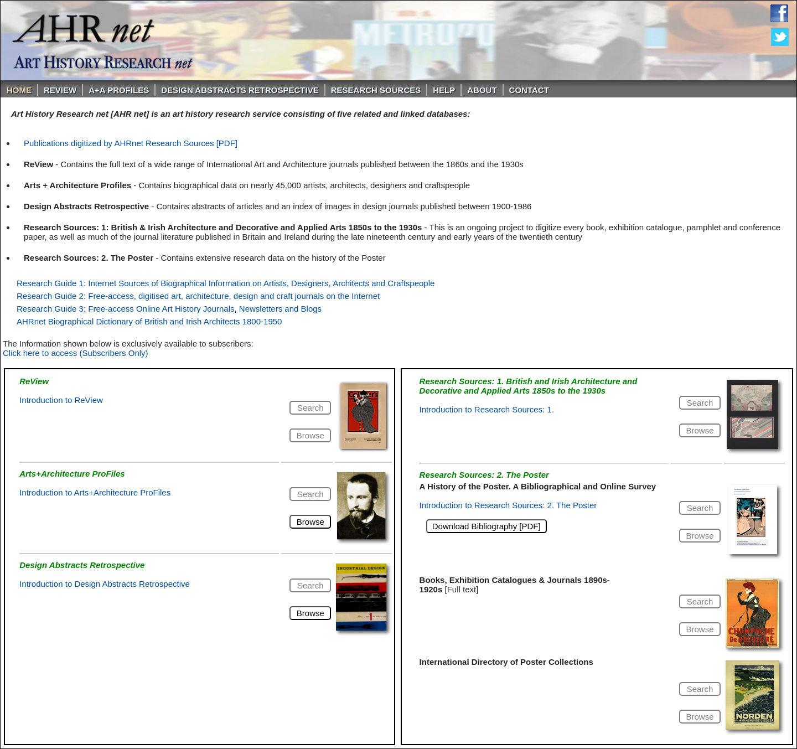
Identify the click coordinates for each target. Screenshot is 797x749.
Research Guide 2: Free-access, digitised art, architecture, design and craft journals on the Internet (198, 296)
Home (19, 90)
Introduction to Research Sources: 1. (487, 409)
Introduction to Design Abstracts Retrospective (104, 583)
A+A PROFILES (119, 90)
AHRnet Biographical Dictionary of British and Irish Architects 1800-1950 (149, 321)
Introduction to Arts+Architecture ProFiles (94, 492)
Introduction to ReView (61, 400)
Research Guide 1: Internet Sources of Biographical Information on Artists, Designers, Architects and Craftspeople (225, 283)
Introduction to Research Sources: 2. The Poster (508, 505)
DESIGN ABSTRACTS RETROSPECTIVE (239, 90)
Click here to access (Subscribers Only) (75, 353)
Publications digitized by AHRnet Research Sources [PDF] (130, 143)
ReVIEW (60, 90)
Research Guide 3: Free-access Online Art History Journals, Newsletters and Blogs (169, 308)
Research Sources (376, 90)
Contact (529, 90)
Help (444, 90)
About (481, 90)
